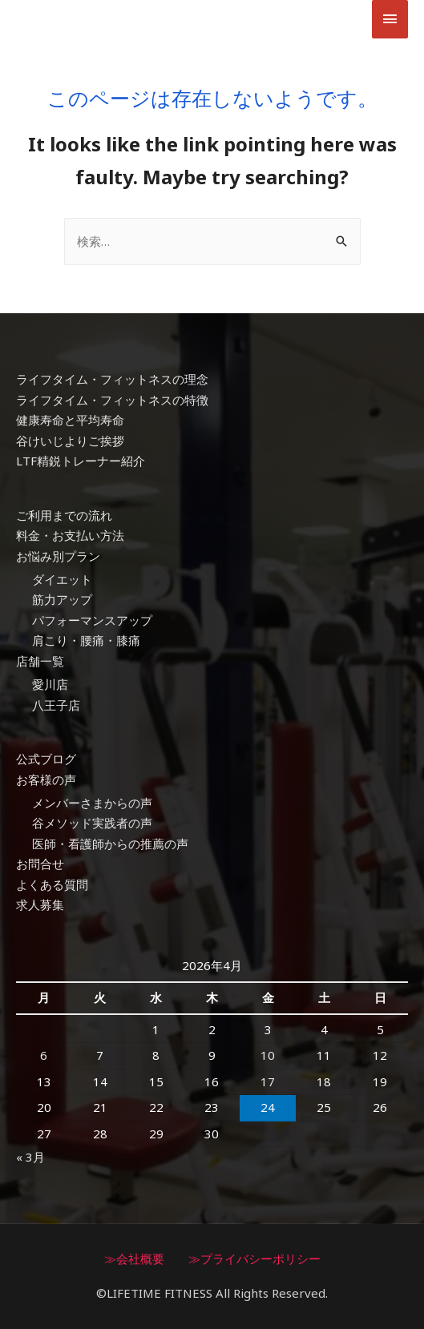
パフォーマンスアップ (92, 620)
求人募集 (40, 904)
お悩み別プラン (58, 556)
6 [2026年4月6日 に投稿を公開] (43, 1055)
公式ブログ (46, 759)
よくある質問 (52, 884)
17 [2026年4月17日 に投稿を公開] (267, 1081)
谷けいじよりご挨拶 (70, 441)
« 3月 (30, 1157)
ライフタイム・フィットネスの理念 (112, 379)
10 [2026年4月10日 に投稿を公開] (267, 1055)
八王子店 (56, 705)
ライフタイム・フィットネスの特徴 (112, 400)
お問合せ (40, 864)
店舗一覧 (40, 661)
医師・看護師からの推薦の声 (110, 844)
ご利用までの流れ (64, 515)
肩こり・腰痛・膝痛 (86, 640)
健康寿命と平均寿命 (70, 420)
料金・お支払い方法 (70, 535)
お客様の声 (46, 779)
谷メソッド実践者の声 (92, 823)
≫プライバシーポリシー (254, 1258)
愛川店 (50, 684)
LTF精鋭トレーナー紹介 (80, 461)
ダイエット (62, 579)
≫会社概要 (134, 1258)
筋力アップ (62, 599)
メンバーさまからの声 (92, 803)
